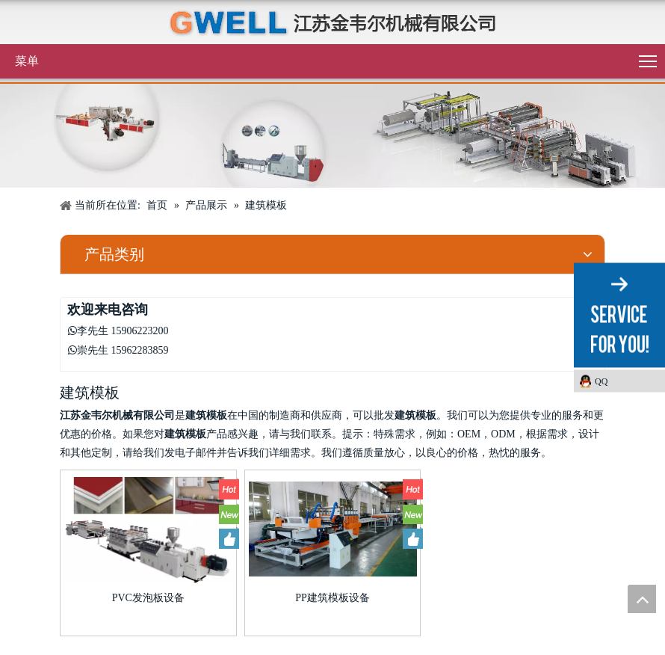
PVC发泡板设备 (148, 597)
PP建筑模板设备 (332, 597)
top (642, 599)
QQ (601, 381)
